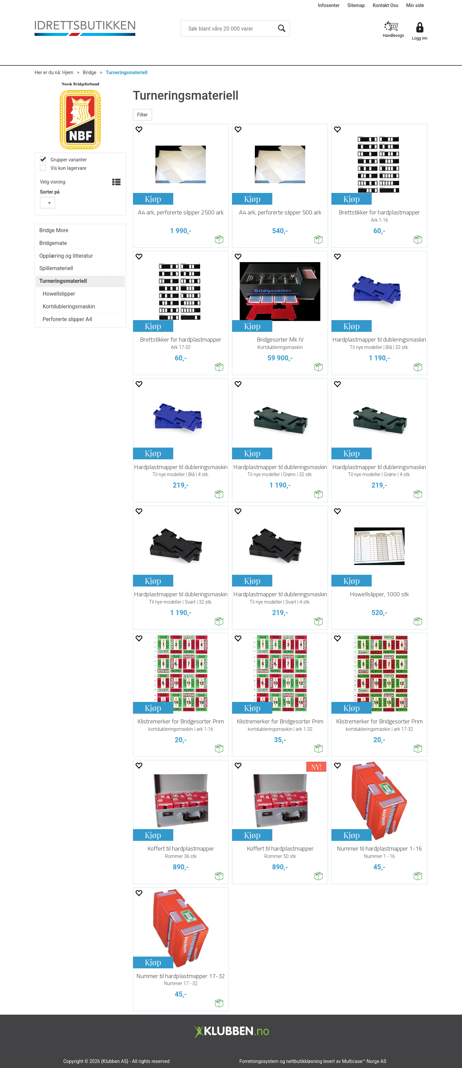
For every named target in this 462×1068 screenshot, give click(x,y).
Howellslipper (59, 294)
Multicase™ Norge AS (364, 1061)
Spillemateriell (56, 268)
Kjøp (153, 198)
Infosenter (328, 5)
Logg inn (419, 38)
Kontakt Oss (385, 5)
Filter (142, 114)
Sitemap (356, 5)
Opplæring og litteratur (66, 256)
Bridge (89, 72)
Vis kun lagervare (67, 168)
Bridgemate (53, 243)
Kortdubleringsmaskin (69, 306)
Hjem (68, 72)
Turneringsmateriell (126, 72)
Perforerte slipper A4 (67, 319)
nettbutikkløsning (304, 1061)
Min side (415, 5)
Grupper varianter (68, 159)
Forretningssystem (258, 1061)
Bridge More (53, 230)
